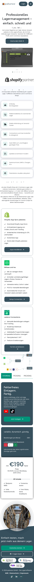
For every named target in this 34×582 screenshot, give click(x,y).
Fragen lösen (17, 554)
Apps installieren (17, 250)
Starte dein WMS (17, 41)
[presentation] (16, 70)
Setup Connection (17, 299)
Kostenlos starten (17, 548)
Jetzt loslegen (17, 419)
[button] (13, 72)
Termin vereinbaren (17, 348)
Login (23, 4)
